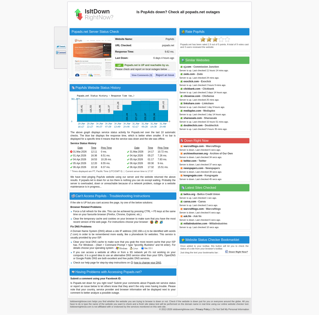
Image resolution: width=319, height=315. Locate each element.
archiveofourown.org (196, 153)
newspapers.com (193, 168)
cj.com (187, 66)
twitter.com (190, 160)
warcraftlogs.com (194, 146)
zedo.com (189, 74)
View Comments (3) (142, 75)
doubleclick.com (193, 125)
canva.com (190, 201)
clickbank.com (192, 88)
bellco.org (189, 194)
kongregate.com (193, 175)
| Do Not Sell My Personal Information (230, 309)
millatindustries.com (195, 223)
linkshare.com (192, 103)
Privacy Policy (203, 309)
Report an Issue (165, 75)
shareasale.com (193, 118)
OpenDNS (170, 255)
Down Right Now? (236, 252)
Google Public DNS (86, 258)
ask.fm (187, 216)
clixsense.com (192, 96)
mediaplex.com (192, 110)
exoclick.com (191, 81)
